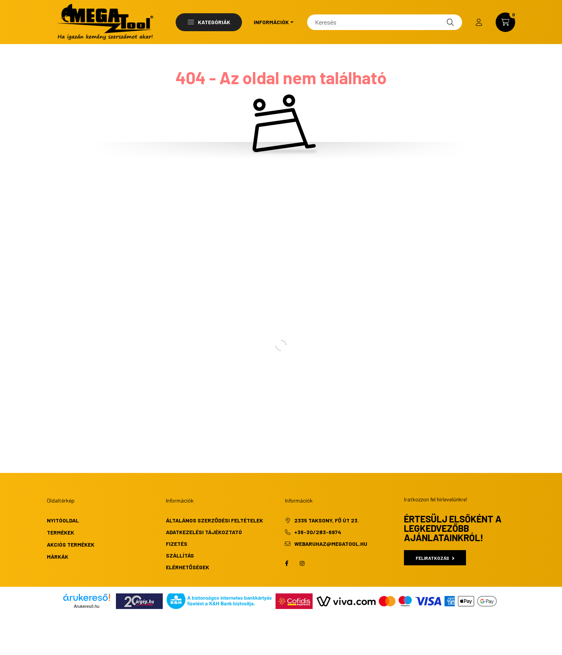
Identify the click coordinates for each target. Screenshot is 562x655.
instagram (302, 563)
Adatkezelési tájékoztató (204, 532)
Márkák (57, 556)
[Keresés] (384, 22)
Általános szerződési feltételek (214, 520)
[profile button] (479, 22)
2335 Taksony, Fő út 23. (326, 520)
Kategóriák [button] (209, 22)
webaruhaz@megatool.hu (330, 543)
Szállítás (180, 555)
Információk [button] (271, 22)
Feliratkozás (435, 558)
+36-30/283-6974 (317, 532)
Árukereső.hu (86, 606)
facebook (286, 563)
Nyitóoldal (63, 520)
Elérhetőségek (187, 567)
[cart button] (505, 22)
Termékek (60, 532)
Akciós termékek (70, 544)
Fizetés (176, 543)
